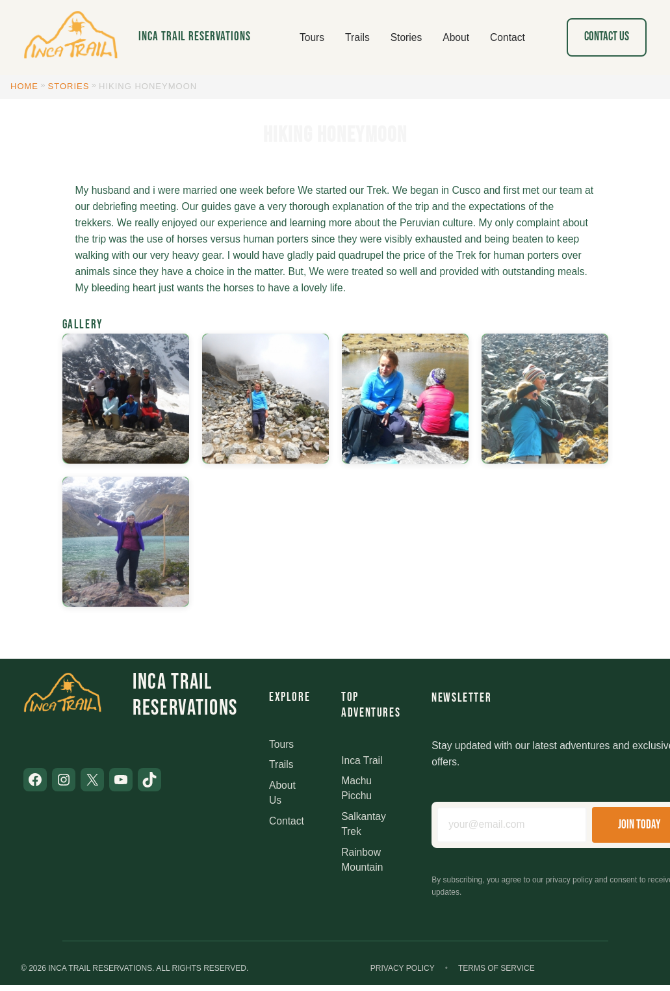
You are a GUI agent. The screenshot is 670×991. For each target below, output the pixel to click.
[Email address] (512, 825)
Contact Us (606, 36)
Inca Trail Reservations (194, 36)
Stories (69, 86)
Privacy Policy (402, 968)
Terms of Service (496, 968)
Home (24, 86)
